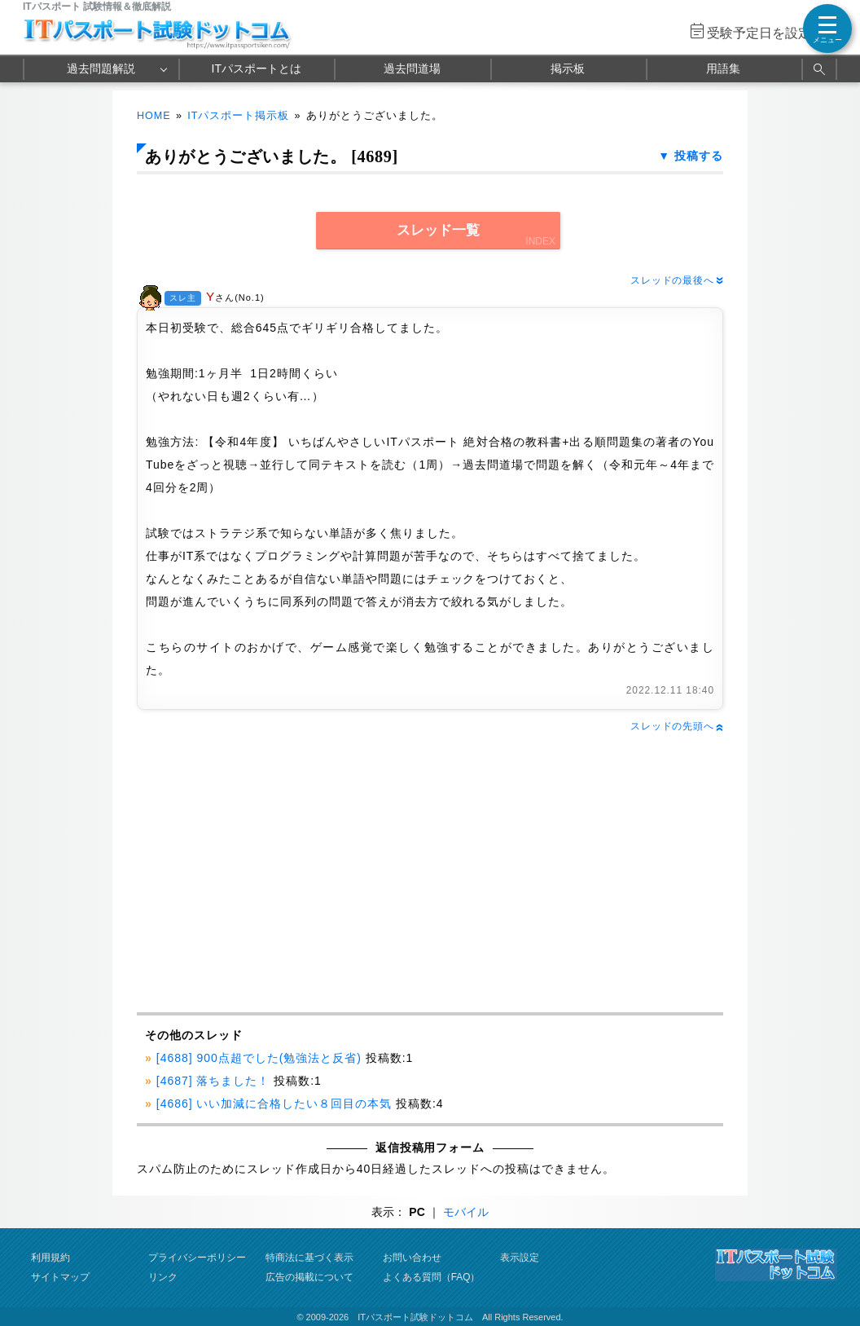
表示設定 (519, 1257)
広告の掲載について (309, 1277)
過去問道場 (412, 68)
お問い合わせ (412, 1257)
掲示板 (568, 68)
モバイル (466, 1211)
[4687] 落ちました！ (213, 1080)
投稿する (698, 155)
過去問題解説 (101, 68)
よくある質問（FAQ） (431, 1277)
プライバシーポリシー (197, 1257)
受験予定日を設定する (772, 33)
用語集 (723, 68)
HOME (154, 115)
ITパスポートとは (256, 68)
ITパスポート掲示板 (238, 115)
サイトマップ (60, 1277)
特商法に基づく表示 (309, 1257)
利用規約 (50, 1257)
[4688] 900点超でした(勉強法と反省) (259, 1057)
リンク (163, 1277)
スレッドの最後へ (676, 280)
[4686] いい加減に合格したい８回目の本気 (274, 1103)
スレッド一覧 (438, 230)
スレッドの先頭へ (676, 726)
